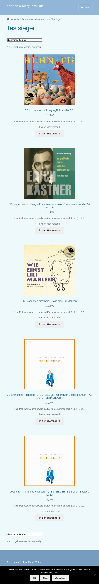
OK (34, 578)
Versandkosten (52, 511)
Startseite (14, 19)
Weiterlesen (60, 578)
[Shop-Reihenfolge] (24, 40)
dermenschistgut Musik (25, 6)
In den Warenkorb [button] (49, 133)
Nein (45, 578)
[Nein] (95, 574)
